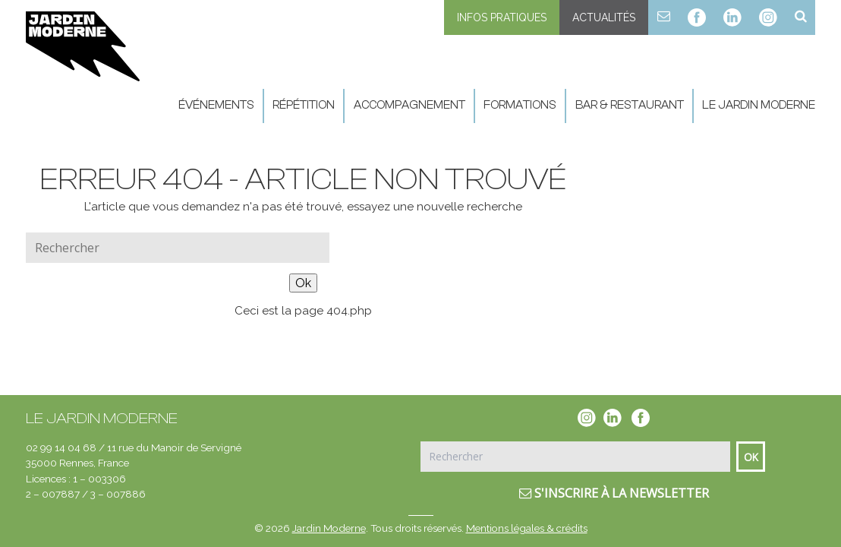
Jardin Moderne (329, 528)
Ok (303, 283)
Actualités (603, 17)
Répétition (303, 105)
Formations (519, 105)
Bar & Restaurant (629, 105)
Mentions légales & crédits (526, 528)
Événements (216, 105)
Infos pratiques (501, 17)
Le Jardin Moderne (758, 105)
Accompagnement (409, 105)
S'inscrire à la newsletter (614, 493)
